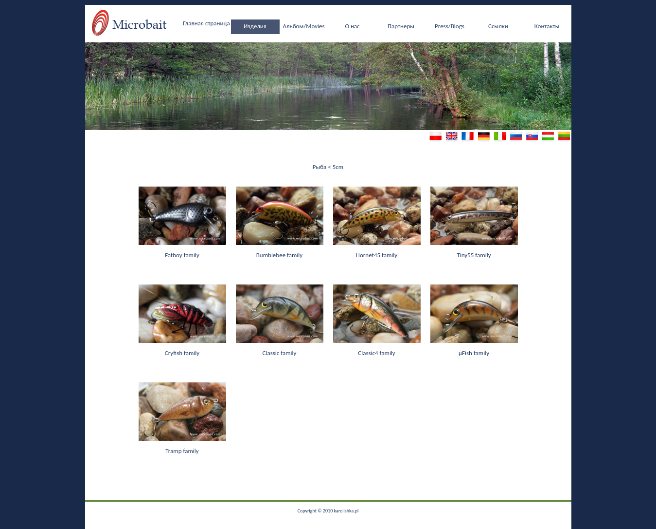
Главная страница (206, 23)
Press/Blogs (449, 26)
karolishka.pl (346, 511)
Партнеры (401, 26)
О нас (352, 26)
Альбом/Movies (303, 26)
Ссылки (498, 26)
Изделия (255, 26)
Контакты (547, 26)
